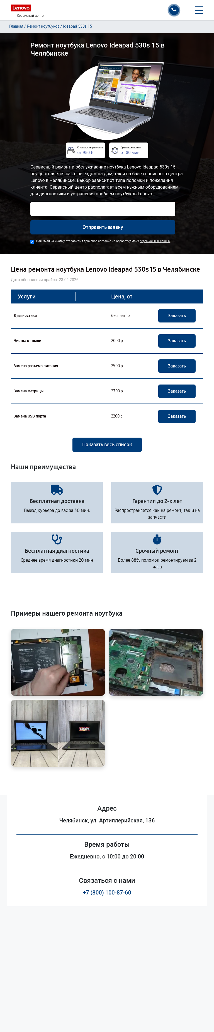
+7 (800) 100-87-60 (107, 892)
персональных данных (155, 241)
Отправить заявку (102, 227)
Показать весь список (107, 445)
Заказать (177, 315)
